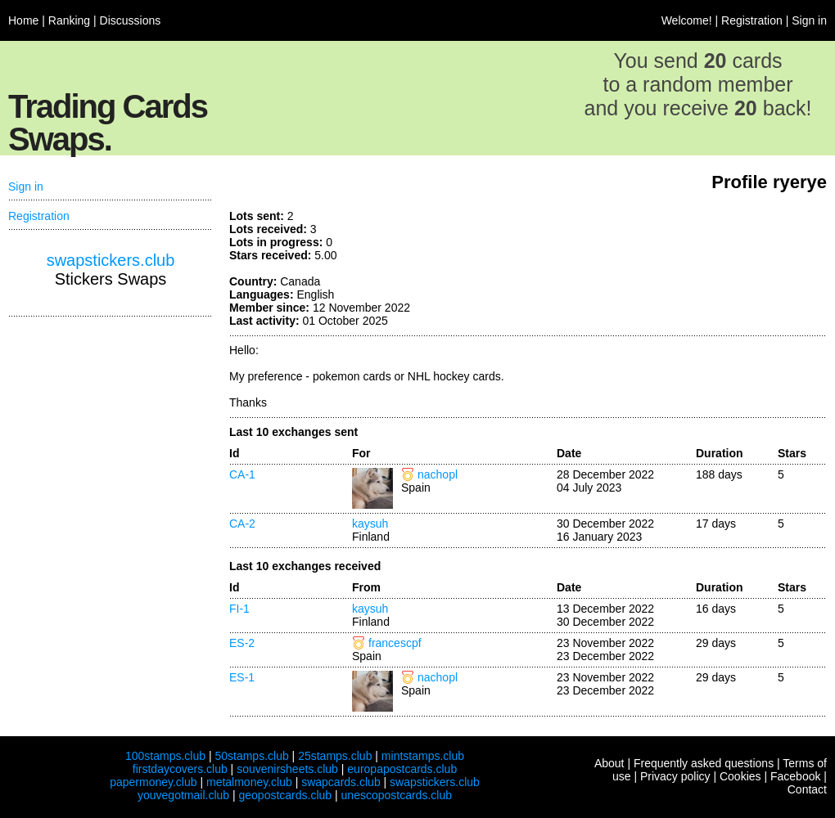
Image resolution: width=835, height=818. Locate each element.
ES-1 (242, 677)
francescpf (395, 642)
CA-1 (242, 474)
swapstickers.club (111, 260)
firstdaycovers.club (180, 768)
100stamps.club (165, 755)
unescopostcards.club (396, 795)
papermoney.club (153, 782)
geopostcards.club (285, 795)
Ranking (69, 20)
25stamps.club (335, 755)
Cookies (740, 776)
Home (23, 20)
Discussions (130, 20)
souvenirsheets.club (287, 768)
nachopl (438, 474)
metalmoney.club (249, 782)
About (609, 763)
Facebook (795, 776)
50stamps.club (251, 755)
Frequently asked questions (704, 763)
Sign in (809, 20)
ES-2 (242, 642)
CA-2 (242, 523)
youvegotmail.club (183, 795)
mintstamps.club (422, 755)
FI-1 (239, 608)
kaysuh (370, 523)
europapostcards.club (402, 768)
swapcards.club (341, 782)
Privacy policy (675, 776)
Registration (752, 20)
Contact (807, 789)
